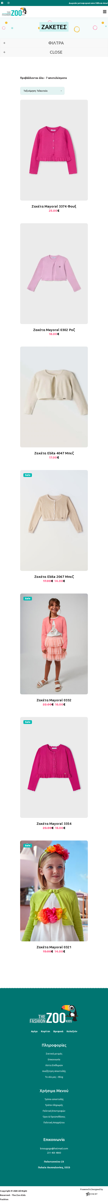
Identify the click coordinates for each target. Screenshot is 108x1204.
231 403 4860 (54, 1152)
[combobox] (42, 91)
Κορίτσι (45, 1031)
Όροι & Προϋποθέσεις (54, 1116)
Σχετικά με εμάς (54, 1053)
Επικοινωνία (54, 1059)
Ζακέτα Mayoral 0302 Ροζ (54, 330)
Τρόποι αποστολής (54, 1099)
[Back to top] (54, 1022)
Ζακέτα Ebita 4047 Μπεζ (54, 453)
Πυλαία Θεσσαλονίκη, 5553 (54, 1167)
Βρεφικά (58, 1031)
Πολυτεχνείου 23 (54, 1161)
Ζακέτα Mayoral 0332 (54, 700)
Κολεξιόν (72, 1031)
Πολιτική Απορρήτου (54, 1122)
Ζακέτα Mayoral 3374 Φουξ (54, 206)
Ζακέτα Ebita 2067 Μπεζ (54, 576)
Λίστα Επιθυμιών (54, 1065)
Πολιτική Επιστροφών (54, 1111)
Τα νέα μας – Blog (54, 1077)
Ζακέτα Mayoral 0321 (54, 947)
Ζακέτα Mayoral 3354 (54, 823)
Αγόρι (34, 1031)
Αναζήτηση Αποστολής (54, 1071)
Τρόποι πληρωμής (54, 1105)
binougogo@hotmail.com (54, 1148)
